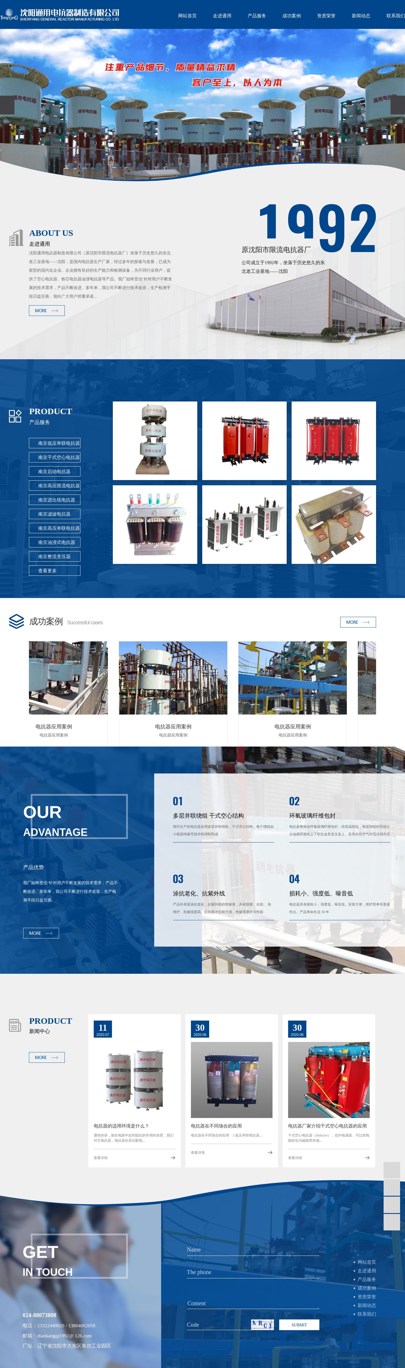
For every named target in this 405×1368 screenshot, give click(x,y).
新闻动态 (361, 15)
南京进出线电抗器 (56, 499)
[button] (278, 147)
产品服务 (257, 15)
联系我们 (395, 15)
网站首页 (187, 15)
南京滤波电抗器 (54, 514)
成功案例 (291, 15)
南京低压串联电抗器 (59, 443)
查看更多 (47, 570)
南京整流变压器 (54, 556)
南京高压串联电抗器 (59, 528)
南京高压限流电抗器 (59, 485)
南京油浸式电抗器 (56, 542)
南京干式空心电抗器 (59, 457)
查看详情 (101, 1158)
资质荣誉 (326, 15)
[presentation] (7, 105)
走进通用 (222, 15)
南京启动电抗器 (54, 471)
